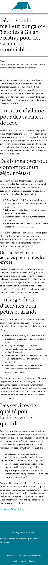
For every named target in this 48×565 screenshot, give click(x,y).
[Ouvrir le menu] (37, 6)
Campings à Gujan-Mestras (12, 509)
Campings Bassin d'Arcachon (24, 532)
